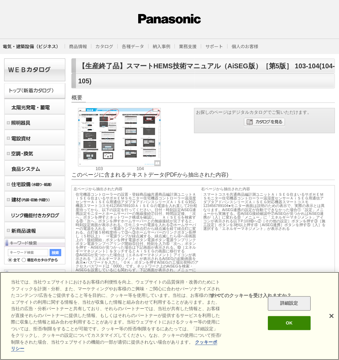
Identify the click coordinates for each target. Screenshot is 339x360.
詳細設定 (289, 303)
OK (289, 323)
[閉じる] (331, 315)
